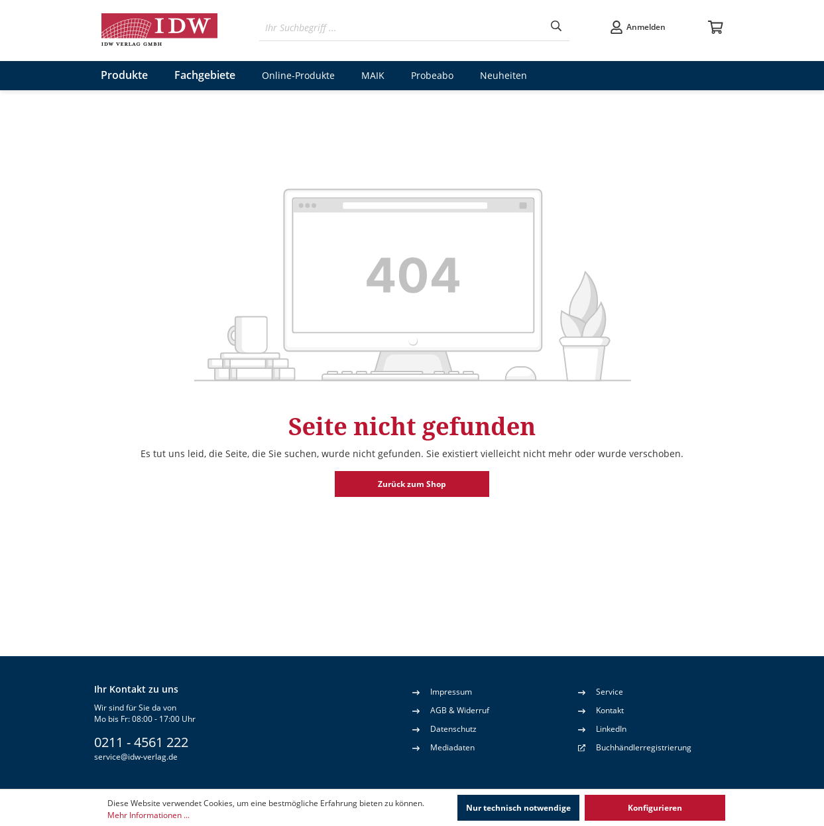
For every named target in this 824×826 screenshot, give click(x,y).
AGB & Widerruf (450, 710)
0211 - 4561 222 (141, 742)
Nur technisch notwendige (518, 807)
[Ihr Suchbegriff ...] (401, 27)
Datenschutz (444, 728)
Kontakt (601, 710)
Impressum (442, 691)
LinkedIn (602, 728)
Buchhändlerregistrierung (643, 747)
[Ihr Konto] (638, 27)
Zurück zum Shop (412, 484)
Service (600, 691)
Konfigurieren (655, 807)
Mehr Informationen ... (148, 815)
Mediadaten (443, 747)
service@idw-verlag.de (136, 756)
